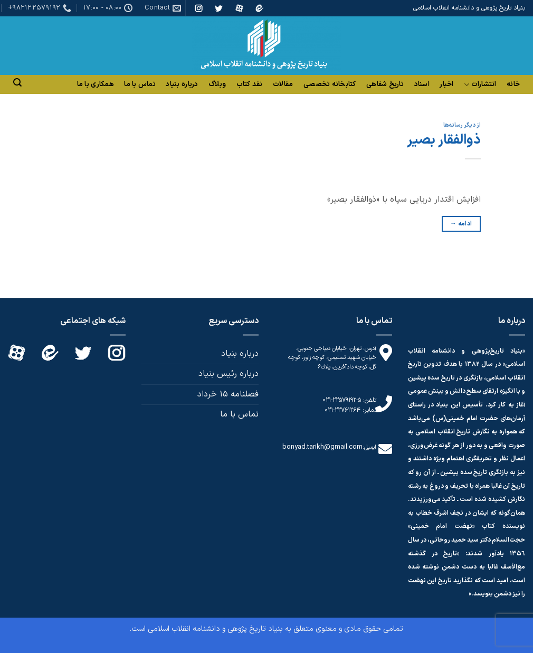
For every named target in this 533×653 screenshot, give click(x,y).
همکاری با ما (95, 84)
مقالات (283, 84)
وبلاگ (217, 84)
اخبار (446, 84)
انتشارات (480, 85)
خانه (513, 84)
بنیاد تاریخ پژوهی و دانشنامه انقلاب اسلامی (215, 629)
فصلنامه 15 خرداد (228, 394)
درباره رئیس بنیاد (228, 373)
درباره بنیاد (182, 84)
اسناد (422, 84)
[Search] (17, 83)
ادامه (461, 224)
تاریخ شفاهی (385, 84)
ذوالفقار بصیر (444, 140)
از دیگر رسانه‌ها (462, 125)
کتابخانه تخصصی (329, 84)
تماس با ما (140, 84)
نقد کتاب (249, 84)
